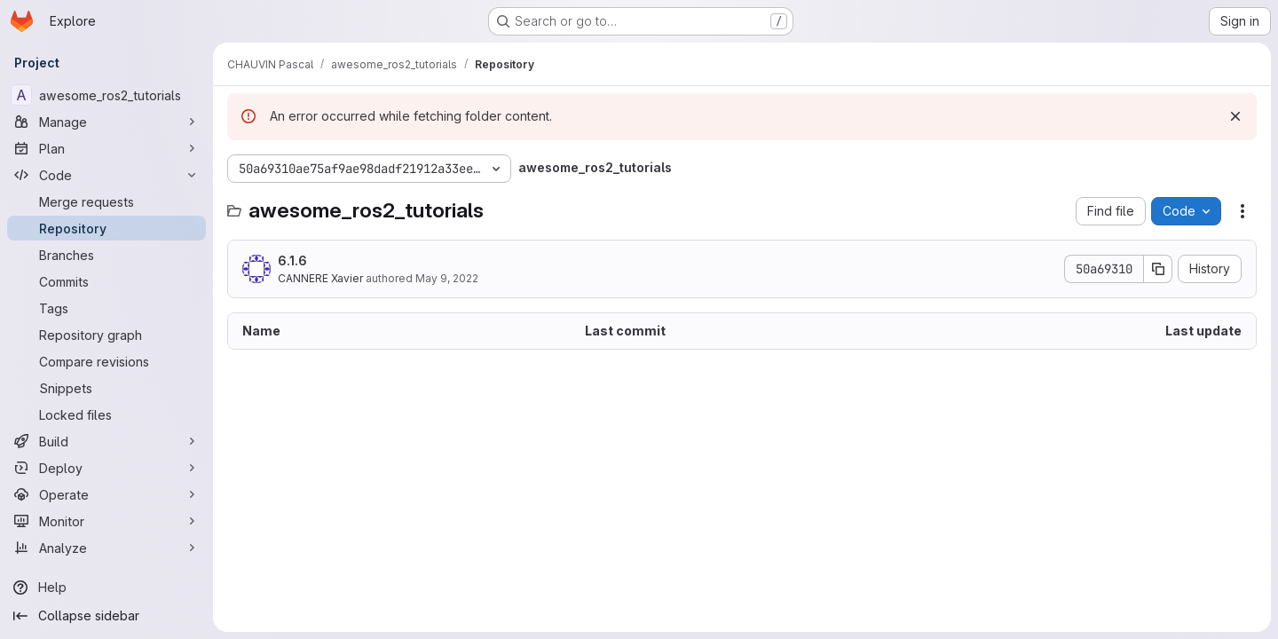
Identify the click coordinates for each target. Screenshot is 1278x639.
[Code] (106, 174)
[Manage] (106, 121)
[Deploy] (106, 467)
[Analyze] (106, 547)
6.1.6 (292, 260)
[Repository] (106, 228)
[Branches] (106, 254)
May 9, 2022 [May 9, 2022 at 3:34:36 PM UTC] (446, 278)
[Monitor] (106, 521)
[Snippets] (106, 387)
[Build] (106, 441)
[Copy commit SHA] (1158, 269)
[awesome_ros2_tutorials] (106, 95)
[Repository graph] (106, 334)
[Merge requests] (106, 201)
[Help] (106, 587)
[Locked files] (106, 414)
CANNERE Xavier (320, 278)
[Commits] (106, 281)
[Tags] (106, 308)
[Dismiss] (1235, 116)
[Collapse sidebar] (106, 616)
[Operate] (106, 494)
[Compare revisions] (106, 361)
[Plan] (106, 148)
